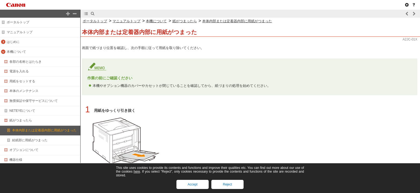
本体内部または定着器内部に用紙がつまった (44, 130)
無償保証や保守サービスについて (33, 101)
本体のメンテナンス (23, 91)
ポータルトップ (18, 22)
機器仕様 (15, 160)
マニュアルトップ (19, 32)
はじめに (13, 42)
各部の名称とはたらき (25, 62)
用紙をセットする (22, 81)
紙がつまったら (20, 120)
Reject (227, 184)
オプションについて (23, 150)
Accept (193, 184)
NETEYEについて (22, 111)
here (136, 171)
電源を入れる (19, 71)
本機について (16, 52)
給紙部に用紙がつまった (30, 140)
